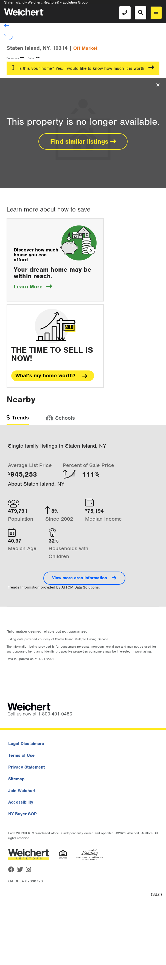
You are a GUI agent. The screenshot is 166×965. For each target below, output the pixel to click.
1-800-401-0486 (55, 714)
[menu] (156, 12)
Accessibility (20, 802)
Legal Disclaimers (26, 743)
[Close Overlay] (158, 85)
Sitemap (16, 779)
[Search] (140, 12)
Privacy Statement (26, 767)
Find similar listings (83, 141)
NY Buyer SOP (22, 814)
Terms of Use (21, 755)
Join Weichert (21, 790)
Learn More (33, 286)
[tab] (18, 419)
